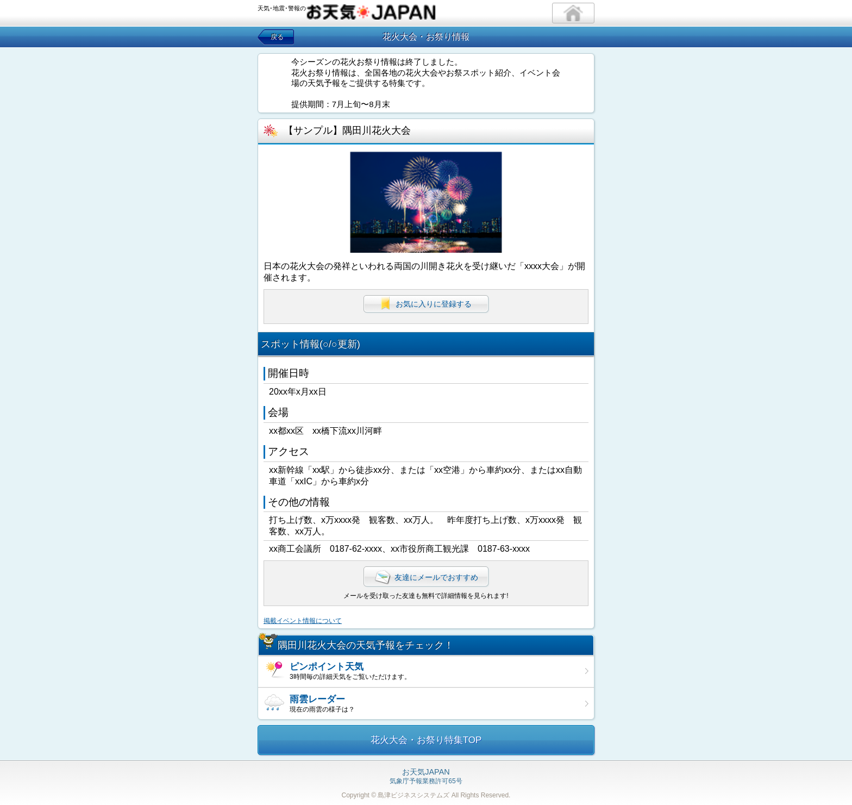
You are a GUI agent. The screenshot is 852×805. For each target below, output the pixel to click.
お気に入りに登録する (426, 303)
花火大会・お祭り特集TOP (426, 740)
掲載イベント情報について (303, 621)
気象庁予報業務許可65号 (426, 777)
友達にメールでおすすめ (426, 577)
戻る (277, 37)
